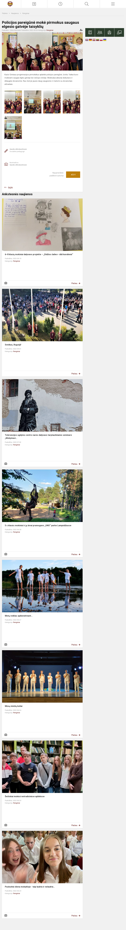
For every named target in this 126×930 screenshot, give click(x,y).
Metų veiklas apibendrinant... (19, 616)
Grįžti (10, 187)
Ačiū (73, 174)
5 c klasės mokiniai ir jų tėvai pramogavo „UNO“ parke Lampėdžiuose (38, 525)
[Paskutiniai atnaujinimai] (60, 4)
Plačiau (74, 283)
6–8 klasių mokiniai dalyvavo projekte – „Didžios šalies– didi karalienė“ (39, 254)
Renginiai (25, 13)
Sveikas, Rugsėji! (13, 345)
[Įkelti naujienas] (34, 4)
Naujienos (15, 13)
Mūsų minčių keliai (13, 706)
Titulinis (5, 13)
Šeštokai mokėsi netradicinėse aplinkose (25, 796)
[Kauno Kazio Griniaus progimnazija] (10, 3)
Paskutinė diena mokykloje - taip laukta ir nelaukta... (30, 887)
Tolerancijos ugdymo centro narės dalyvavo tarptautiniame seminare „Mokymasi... (38, 436)
